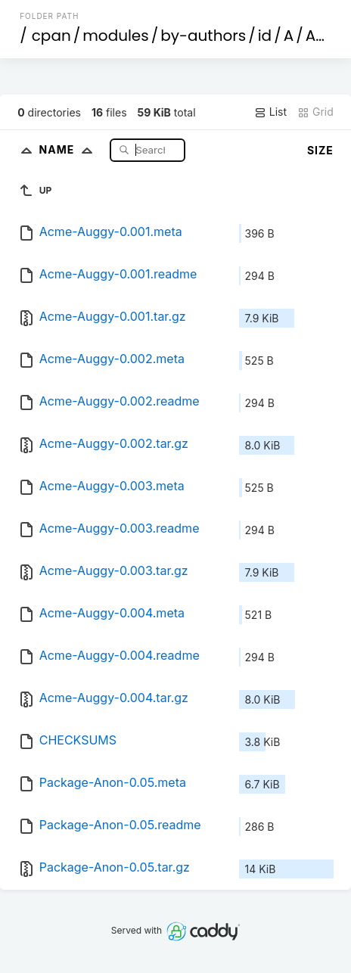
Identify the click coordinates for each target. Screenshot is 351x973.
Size (320, 150)
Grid (315, 112)
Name (69, 149)
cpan (51, 35)
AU (316, 35)
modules (115, 35)
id (265, 35)
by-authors (203, 35)
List (270, 112)
